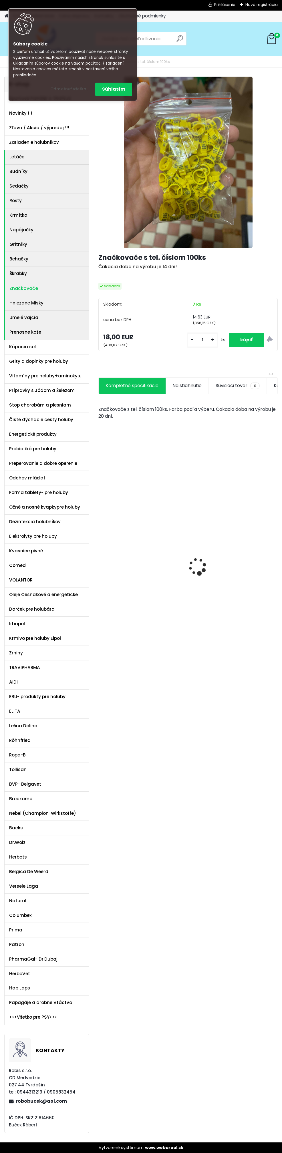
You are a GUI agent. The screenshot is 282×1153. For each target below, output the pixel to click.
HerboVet (19, 974)
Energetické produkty (33, 434)
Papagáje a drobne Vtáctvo (40, 1002)
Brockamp (20, 799)
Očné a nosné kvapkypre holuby (44, 507)
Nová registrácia (261, 4)
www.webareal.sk (164, 1147)
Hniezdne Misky (26, 303)
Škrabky (18, 273)
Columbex (20, 915)
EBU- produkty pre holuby (37, 697)
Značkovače (23, 288)
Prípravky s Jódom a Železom (42, 390)
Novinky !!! (20, 113)
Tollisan (18, 769)
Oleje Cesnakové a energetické (43, 595)
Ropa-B (17, 755)
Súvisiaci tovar (237, 385)
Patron (16, 944)
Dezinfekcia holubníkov (35, 522)
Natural (17, 901)
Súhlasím (113, 89)
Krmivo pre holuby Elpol (35, 638)
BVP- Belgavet (25, 784)
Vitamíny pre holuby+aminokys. (45, 376)
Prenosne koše (25, 332)
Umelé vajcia (23, 317)
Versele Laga (23, 886)
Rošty (15, 201)
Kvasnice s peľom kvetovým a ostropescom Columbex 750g (123, 535)
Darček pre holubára (32, 609)
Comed (17, 565)
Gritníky (18, 244)
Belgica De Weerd (28, 872)
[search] (179, 40)
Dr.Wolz (17, 842)
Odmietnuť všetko (68, 89)
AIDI (13, 682)
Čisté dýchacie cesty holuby (41, 420)
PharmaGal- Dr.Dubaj (33, 959)
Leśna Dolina (23, 726)
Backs (16, 828)
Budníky (18, 171)
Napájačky (21, 230)
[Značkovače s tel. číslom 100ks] (188, 162)
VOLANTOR (21, 580)
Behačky (18, 259)
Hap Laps (19, 988)
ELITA (14, 711)
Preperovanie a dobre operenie (43, 463)
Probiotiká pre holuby (32, 449)
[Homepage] (6, 16)
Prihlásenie (224, 4)
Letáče (16, 157)
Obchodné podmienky (142, 16)
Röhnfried (20, 740)
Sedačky (19, 186)
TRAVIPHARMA (24, 667)
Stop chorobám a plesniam (40, 405)
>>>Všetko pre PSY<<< (33, 1017)
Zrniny (16, 653)
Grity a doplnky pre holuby (38, 361)
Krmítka (18, 215)
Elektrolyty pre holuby (33, 536)
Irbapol (17, 624)
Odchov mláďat (27, 478)
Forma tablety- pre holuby (38, 492)
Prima (15, 930)
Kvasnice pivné (26, 551)
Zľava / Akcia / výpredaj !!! (39, 128)
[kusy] (202, 340)
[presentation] (101, 556)
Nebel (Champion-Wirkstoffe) (42, 813)
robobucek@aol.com (41, 1101)
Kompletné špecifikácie (132, 385)
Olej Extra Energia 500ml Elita (183, 536)
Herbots (18, 857)
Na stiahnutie (187, 385)
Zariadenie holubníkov (34, 142)
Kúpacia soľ (22, 347)
